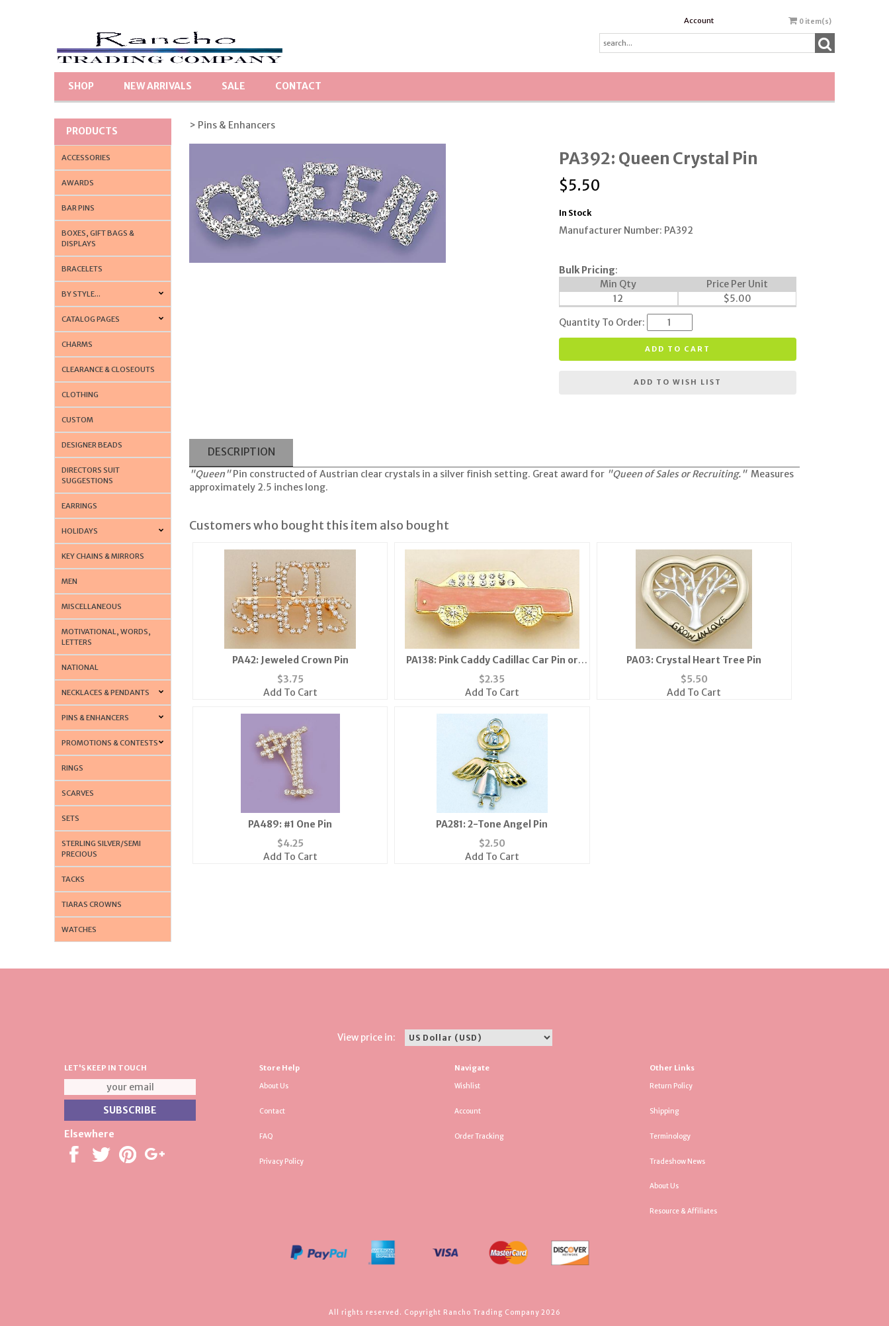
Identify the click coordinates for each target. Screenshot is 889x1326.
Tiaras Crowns (92, 904)
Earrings (79, 505)
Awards (78, 182)
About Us (273, 1086)
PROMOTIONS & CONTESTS (110, 742)
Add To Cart (290, 692)
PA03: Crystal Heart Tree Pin (693, 660)
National (80, 667)
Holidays (80, 531)
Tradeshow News (677, 1161)
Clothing (80, 394)
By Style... (81, 294)
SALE (233, 86)
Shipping (664, 1111)
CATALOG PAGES (91, 319)
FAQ (266, 1136)
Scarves (78, 793)
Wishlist (467, 1086)
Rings (72, 768)
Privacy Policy (281, 1161)
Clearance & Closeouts (108, 369)
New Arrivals (158, 86)
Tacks (73, 879)
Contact (298, 86)
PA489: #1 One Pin (290, 824)
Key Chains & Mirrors (103, 556)
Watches (79, 929)
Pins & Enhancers (95, 717)
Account (699, 20)
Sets (70, 818)
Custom (77, 419)
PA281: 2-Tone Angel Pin (492, 824)
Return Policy (671, 1086)
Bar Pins (78, 208)
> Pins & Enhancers (232, 125)
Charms (77, 344)
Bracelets (82, 268)
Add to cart (677, 349)
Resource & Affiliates (683, 1211)
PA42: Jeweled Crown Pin (290, 660)
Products (92, 131)
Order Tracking (478, 1136)
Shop (81, 86)
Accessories (86, 157)
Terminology (670, 1136)
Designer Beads (92, 445)
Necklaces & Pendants (105, 692)
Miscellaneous (92, 606)
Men (69, 581)
